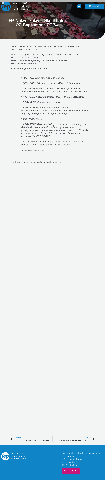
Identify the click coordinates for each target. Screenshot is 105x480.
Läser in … (52, 297)
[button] (79, 6)
